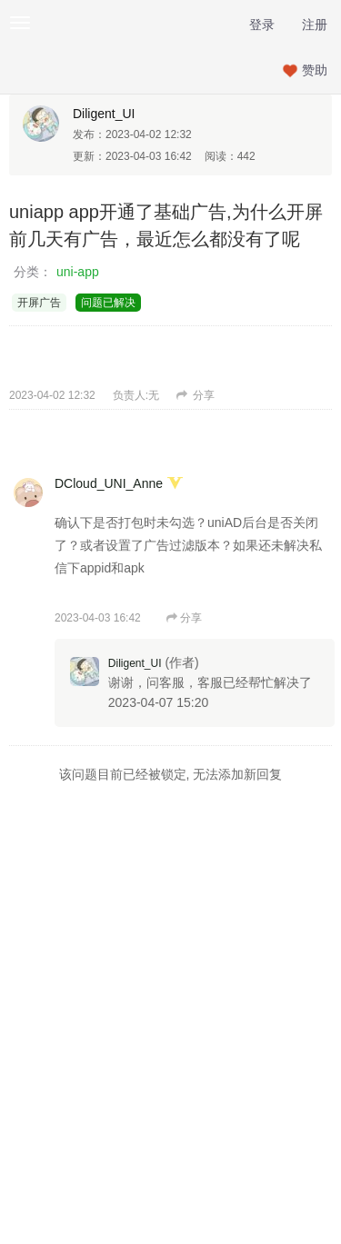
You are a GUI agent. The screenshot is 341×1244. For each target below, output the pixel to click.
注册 (314, 24)
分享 (195, 395)
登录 (262, 24)
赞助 (314, 70)
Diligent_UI (104, 113)
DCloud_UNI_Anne (109, 483)
